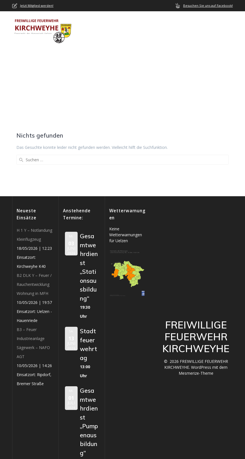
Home (86, 22)
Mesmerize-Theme (196, 332)
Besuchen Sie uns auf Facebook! (208, 5)
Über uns (110, 22)
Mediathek (93, 35)
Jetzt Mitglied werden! (36, 5)
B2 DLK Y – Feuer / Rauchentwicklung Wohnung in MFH (34, 243)
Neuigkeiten (148, 22)
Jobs (122, 35)
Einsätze (180, 22)
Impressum (147, 35)
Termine (207, 22)
